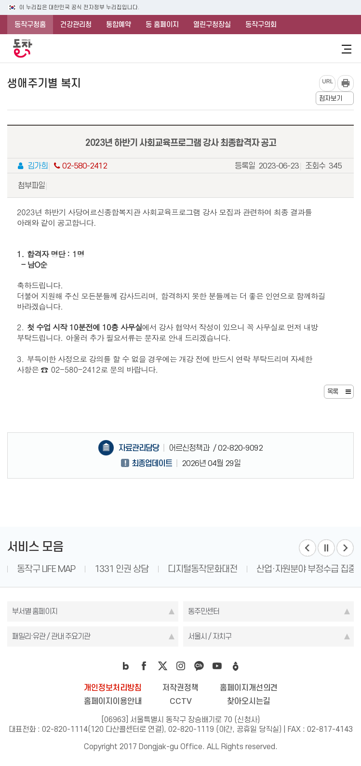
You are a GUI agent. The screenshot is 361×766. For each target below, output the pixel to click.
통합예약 (118, 24)
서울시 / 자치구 (209, 636)
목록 (332, 391)
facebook (144, 666)
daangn (235, 666)
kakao (199, 666)
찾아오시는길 (248, 701)
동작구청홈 (30, 24)
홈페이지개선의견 (249, 687)
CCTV (181, 701)
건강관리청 (76, 24)
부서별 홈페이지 (34, 611)
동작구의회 (261, 24)
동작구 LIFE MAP (46, 568)
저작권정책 (180, 687)
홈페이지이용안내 (113, 701)
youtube (217, 666)
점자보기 (330, 98)
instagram (180, 666)
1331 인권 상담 (121, 568)
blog (125, 666)
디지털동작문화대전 (202, 568)
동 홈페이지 (162, 24)
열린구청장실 (212, 24)
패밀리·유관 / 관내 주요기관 (51, 636)
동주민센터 (203, 611)
